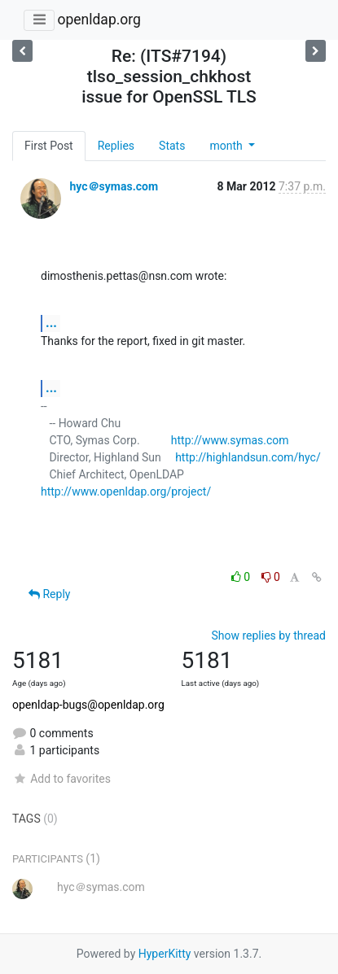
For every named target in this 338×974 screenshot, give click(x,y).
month (227, 145)
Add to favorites (61, 778)
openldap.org (98, 19)
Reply (49, 594)
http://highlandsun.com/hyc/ (248, 457)
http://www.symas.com (230, 440)
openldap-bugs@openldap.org (88, 704)
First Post (48, 145)
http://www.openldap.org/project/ (126, 491)
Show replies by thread (268, 635)
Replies (116, 145)
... (51, 322)
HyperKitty (164, 953)
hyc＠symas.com (113, 186)
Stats (172, 145)
